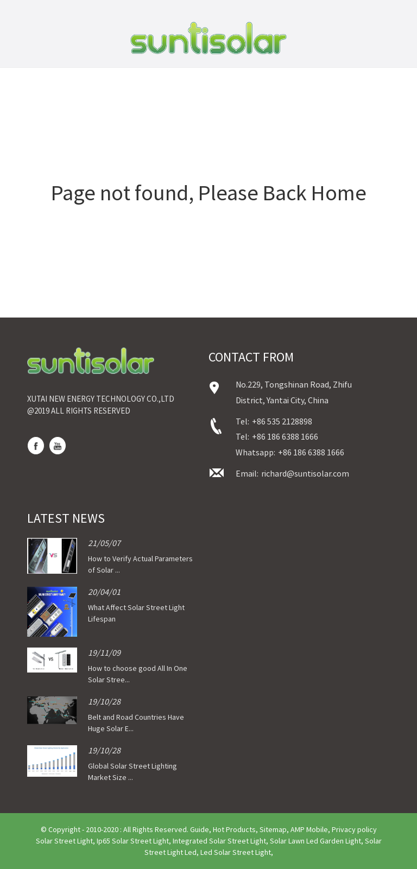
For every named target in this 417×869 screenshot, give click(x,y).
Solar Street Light (64, 841)
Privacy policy (354, 829)
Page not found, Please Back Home (209, 192)
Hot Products (234, 829)
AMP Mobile (309, 829)
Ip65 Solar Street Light (133, 841)
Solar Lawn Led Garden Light (315, 841)
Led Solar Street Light (235, 852)
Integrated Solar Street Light (219, 841)
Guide (199, 829)
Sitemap (273, 829)
